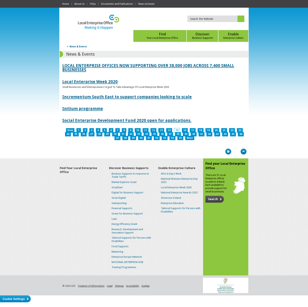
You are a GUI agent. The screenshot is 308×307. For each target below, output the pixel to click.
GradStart (117, 187)
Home (65, 3)
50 (141, 138)
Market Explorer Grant (124, 182)
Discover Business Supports (128, 168)
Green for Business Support (127, 213)
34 (146, 134)
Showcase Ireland (171, 197)
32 (130, 134)
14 (169, 130)
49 (133, 138)
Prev (70, 130)
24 (68, 134)
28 (99, 134)
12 (153, 130)
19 (208, 130)
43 (217, 134)
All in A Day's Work (171, 173)
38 (178, 134)
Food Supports (120, 246)
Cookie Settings (14, 299)
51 (149, 138)
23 (239, 130)
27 (91, 134)
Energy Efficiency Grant (124, 223)
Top (244, 151)
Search (213, 199)
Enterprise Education (172, 203)
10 (137, 130)
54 (172, 138)
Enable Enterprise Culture (176, 168)
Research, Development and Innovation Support (127, 231)
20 (216, 130)
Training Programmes (124, 267)
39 (185, 134)
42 (209, 134)
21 (224, 130)
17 (192, 130)
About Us (79, 3)
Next (190, 138)
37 (170, 134)
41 (201, 134)
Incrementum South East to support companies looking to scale (127, 96)
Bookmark (236, 151)
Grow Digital (119, 197)
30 (115, 134)
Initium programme (82, 108)
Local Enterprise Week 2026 (176, 187)
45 (233, 134)
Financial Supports (122, 208)
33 (138, 134)
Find (162, 35)
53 (164, 138)
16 (184, 130)
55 (180, 138)
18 (200, 130)
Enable (233, 35)
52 (156, 138)
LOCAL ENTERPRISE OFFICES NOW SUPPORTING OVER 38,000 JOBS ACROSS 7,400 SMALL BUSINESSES (148, 67)
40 (193, 134)
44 (225, 134)
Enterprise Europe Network (127, 256)
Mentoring (117, 251)
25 (75, 134)
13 (161, 130)
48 (125, 138)
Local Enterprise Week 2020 (90, 81)
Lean (114, 218)
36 (162, 134)
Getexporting (119, 203)
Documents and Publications (117, 3)
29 (107, 134)
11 (145, 130)
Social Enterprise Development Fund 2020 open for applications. (126, 120)
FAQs (93, 3)
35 (154, 134)
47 (117, 138)
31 (123, 134)
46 (240, 134)
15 (177, 130)
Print (221, 151)
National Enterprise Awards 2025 (179, 192)
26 (83, 134)
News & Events (146, 3)
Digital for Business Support (127, 192)
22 (232, 130)
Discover (202, 35)
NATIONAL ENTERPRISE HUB (127, 262)
